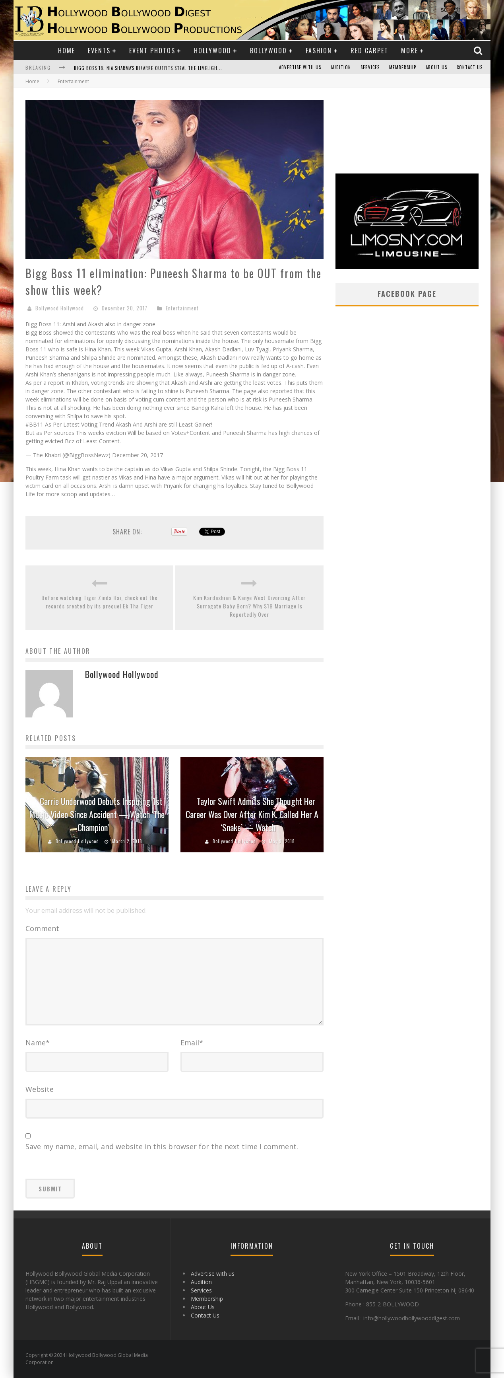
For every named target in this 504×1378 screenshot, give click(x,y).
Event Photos (152, 50)
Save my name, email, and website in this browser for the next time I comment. (161, 1146)
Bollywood (268, 50)
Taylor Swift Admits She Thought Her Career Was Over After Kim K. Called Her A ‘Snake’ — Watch (252, 814)
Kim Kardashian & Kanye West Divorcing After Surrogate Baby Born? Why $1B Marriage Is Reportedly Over (249, 605)
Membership (402, 67)
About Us (436, 67)
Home (66, 50)
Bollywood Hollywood (59, 308)
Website (39, 1089)
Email (191, 1042)
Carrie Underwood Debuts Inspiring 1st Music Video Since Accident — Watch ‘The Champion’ (97, 814)
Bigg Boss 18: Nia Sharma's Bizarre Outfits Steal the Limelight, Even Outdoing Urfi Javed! (179, 68)
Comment (42, 928)
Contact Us (470, 67)
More (409, 50)
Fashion (319, 50)
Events (99, 50)
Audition (341, 67)
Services (370, 67)
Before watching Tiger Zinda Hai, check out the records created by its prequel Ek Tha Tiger (99, 601)
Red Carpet (369, 50)
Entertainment (182, 308)
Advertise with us (300, 67)
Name (37, 1042)
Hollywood (212, 50)
